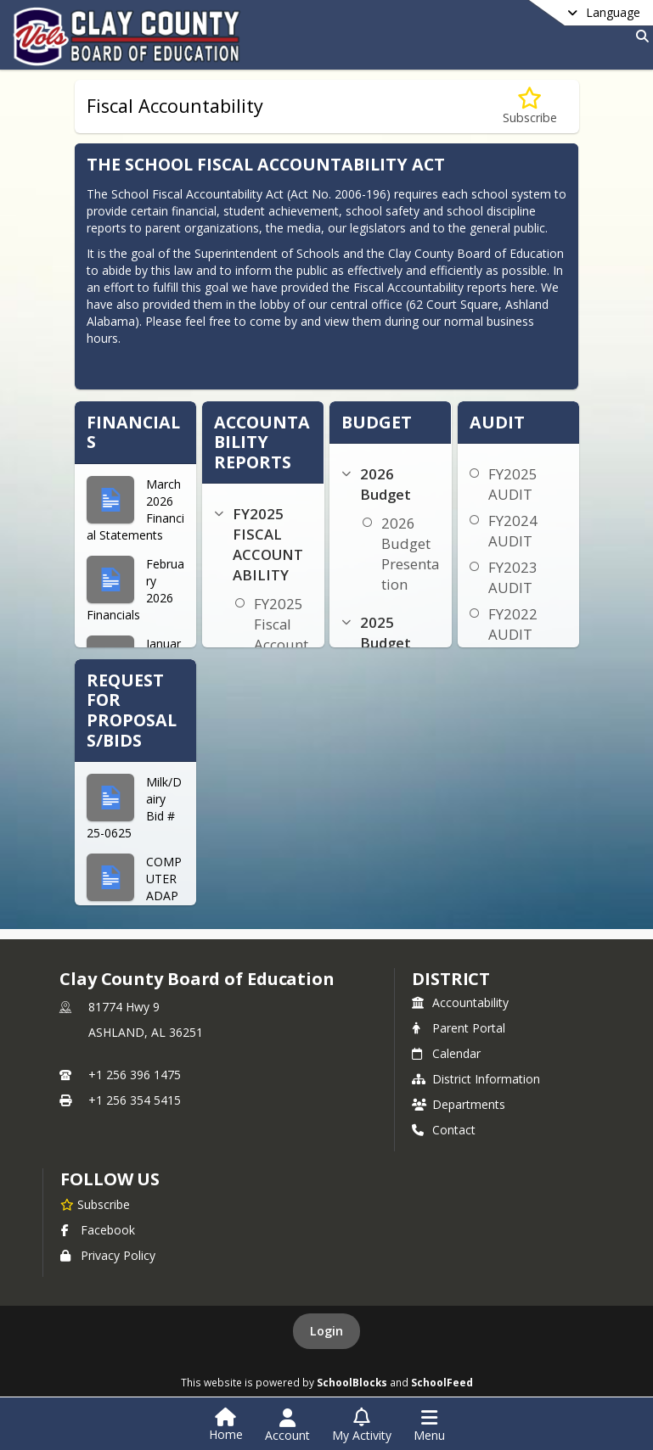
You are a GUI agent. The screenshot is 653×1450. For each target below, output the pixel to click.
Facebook (97, 1230)
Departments (458, 1104)
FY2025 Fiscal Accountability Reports (281, 644)
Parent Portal (458, 1028)
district (451, 978)
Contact (444, 1130)
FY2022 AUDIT (513, 624)
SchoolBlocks (352, 1382)
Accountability (460, 1002)
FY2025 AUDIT (513, 484)
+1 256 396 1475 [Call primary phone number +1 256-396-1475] (134, 1075)
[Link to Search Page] (639, 36)
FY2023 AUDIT (513, 577)
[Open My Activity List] (361, 1425)
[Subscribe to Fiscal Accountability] (530, 106)
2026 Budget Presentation (410, 553)
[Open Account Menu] (287, 1425)
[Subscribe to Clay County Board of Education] (95, 1204)
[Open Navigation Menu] (429, 1425)
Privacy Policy (107, 1255)
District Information (476, 1079)
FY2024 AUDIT (513, 531)
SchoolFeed (442, 1382)
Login (326, 1331)
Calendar (446, 1053)
